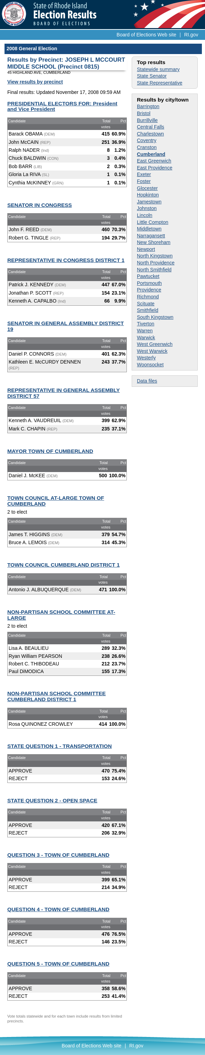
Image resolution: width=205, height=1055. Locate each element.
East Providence (154, 168)
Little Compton (152, 222)
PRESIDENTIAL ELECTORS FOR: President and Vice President (62, 106)
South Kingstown (155, 317)
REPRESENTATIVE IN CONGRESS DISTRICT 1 (65, 260)
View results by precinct (35, 82)
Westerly (146, 357)
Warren (145, 330)
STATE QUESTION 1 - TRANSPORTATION (59, 746)
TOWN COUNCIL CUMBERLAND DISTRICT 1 (63, 565)
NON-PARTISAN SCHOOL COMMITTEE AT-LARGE (61, 615)
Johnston (147, 208)
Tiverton (145, 323)
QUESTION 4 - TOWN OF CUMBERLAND (58, 909)
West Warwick (152, 351)
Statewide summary (158, 69)
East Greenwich (154, 161)
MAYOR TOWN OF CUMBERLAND (50, 451)
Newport (146, 249)
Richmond (148, 296)
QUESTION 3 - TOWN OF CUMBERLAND (58, 855)
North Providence (155, 262)
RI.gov (191, 34)
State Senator (152, 76)
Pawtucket (148, 276)
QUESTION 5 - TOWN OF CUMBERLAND (58, 964)
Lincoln (144, 215)
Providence (149, 290)
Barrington (148, 106)
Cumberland (151, 154)
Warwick (146, 337)
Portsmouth (149, 283)
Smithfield (147, 310)
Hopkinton (148, 195)
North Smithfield (154, 269)
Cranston (147, 147)
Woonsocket (150, 364)
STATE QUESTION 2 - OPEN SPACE (52, 800)
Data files (147, 381)
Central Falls (150, 127)
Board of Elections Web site (147, 34)
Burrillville (147, 120)
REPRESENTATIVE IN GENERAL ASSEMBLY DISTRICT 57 (63, 393)
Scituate (146, 303)
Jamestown (149, 201)
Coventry (146, 140)
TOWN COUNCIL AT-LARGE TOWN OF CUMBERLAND (55, 501)
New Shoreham (154, 242)
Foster (144, 181)
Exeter (144, 174)
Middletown (149, 229)
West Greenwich (154, 344)
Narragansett (151, 235)
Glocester (147, 188)
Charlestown (150, 134)
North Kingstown (155, 256)
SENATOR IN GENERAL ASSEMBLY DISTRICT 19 (65, 326)
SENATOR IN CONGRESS (39, 205)
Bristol (143, 113)
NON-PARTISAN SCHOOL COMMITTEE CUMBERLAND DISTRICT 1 (56, 696)
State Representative (159, 83)
